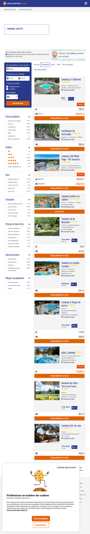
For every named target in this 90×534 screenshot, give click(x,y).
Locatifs (12, 89)
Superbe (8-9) (19, 182)
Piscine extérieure (19, 228)
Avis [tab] (7, 174)
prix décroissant (40, 70)
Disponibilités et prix (59, 118)
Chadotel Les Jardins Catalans (70, 264)
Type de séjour (12, 84)
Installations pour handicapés (19, 269)
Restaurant (19, 127)
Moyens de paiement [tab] (15, 278)
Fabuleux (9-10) (19, 179)
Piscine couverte (19, 231)
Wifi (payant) (19, 262)
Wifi (19, 133)
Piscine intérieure (19, 234)
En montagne (19, 216)
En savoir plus (17, 56)
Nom (53, 65)
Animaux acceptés (19, 121)
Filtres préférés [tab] (13, 116)
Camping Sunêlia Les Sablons (70, 198)
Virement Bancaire (19, 285)
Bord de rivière (19, 213)
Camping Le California (71, 80)
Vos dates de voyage (15, 74)
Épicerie (19, 265)
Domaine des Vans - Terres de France (70, 385)
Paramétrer (41, 525)
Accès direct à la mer (19, 204)
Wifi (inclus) (19, 259)
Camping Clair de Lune (71, 426)
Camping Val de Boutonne (69, 220)
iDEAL (19, 288)
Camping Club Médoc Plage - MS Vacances (70, 158)
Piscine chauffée (19, 139)
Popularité (45, 65)
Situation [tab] (10, 199)
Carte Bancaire (19, 282)
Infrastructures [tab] (12, 254)
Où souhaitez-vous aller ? (17, 65)
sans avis (19, 191)
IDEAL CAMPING (71, 352)
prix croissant (68, 65)
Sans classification (19, 167)
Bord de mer (19, 207)
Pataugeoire (19, 237)
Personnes (11, 93)
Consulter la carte (67, 90)
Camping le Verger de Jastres (70, 304)
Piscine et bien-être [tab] (15, 224)
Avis (58, 65)
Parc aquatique (19, 240)
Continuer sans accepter (66, 467)
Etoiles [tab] (9, 147)
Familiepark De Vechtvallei (70, 132)
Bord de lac (19, 210)
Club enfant (19, 130)
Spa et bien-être (19, 243)
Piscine (19, 124)
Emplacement (14, 87)
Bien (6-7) (19, 188)
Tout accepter (41, 518)
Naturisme (19, 136)
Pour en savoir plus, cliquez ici (17, 510)
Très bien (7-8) (19, 185)
